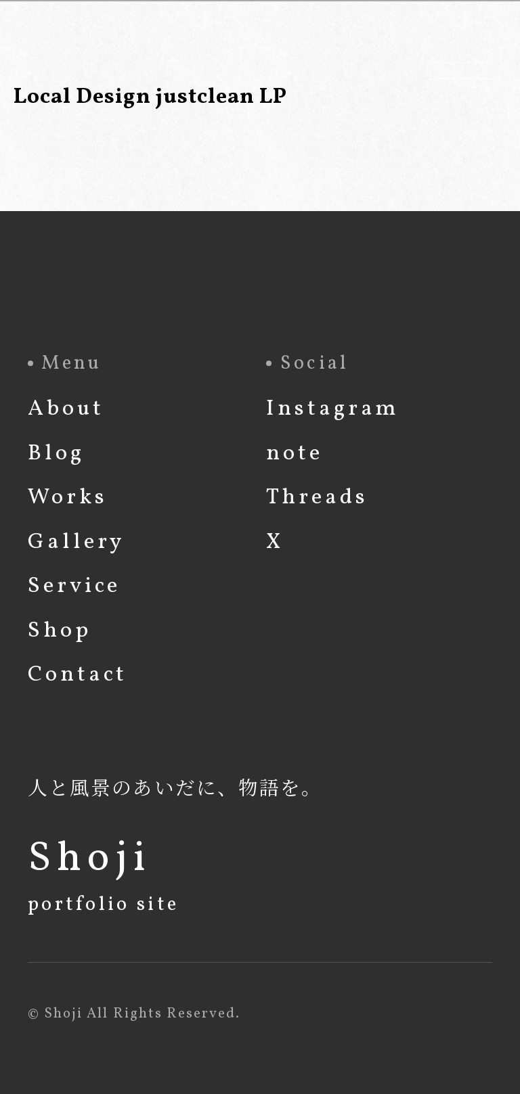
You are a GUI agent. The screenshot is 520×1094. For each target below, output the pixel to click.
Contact (77, 675)
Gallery (76, 542)
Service (74, 586)
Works (68, 497)
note (294, 453)
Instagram (332, 409)
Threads (317, 497)
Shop (59, 631)
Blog (56, 453)
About (66, 409)
